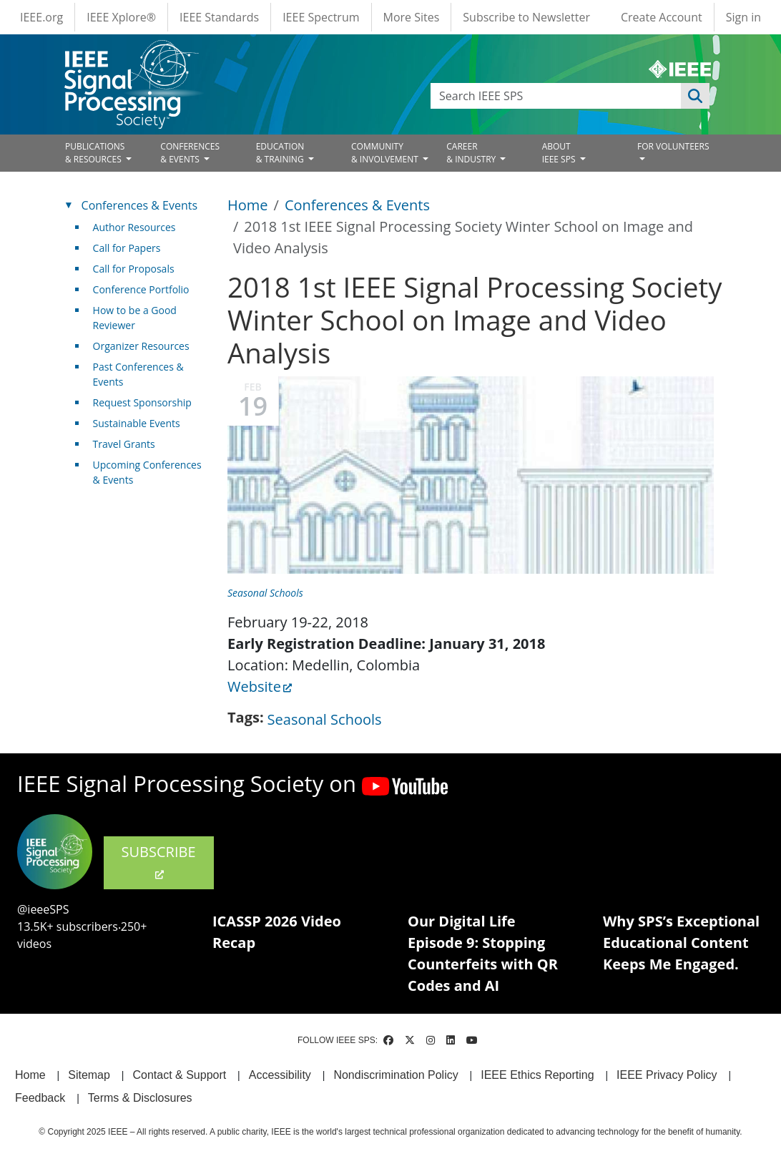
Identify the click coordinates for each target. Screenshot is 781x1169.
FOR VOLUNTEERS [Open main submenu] (673, 146)
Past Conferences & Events (138, 374)
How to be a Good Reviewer (135, 317)
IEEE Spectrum (321, 17)
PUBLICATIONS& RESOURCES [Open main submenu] (94, 152)
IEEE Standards (219, 17)
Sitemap (89, 1075)
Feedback (40, 1098)
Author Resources (134, 227)
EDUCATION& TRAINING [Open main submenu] (281, 152)
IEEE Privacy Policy (667, 1075)
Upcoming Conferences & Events (147, 472)
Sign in (743, 17)
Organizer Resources (141, 346)
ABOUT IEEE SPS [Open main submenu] (560, 152)
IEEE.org (41, 17)
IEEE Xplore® (121, 17)
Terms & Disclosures (140, 1098)
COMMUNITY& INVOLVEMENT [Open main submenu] (386, 152)
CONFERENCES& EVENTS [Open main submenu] (190, 152)
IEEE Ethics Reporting (537, 1075)
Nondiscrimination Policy (395, 1075)
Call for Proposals (134, 268)
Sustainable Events (136, 423)
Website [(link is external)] (259, 686)
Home (247, 205)
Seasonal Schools (265, 593)
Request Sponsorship (142, 402)
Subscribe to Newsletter (526, 17)
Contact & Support (179, 1075)
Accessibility (280, 1075)
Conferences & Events (357, 205)
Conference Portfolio (141, 289)
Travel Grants (124, 444)
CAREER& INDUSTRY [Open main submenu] (472, 152)
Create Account (661, 17)
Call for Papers (127, 248)
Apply (695, 96)
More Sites (411, 17)
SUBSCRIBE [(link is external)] (159, 861)
